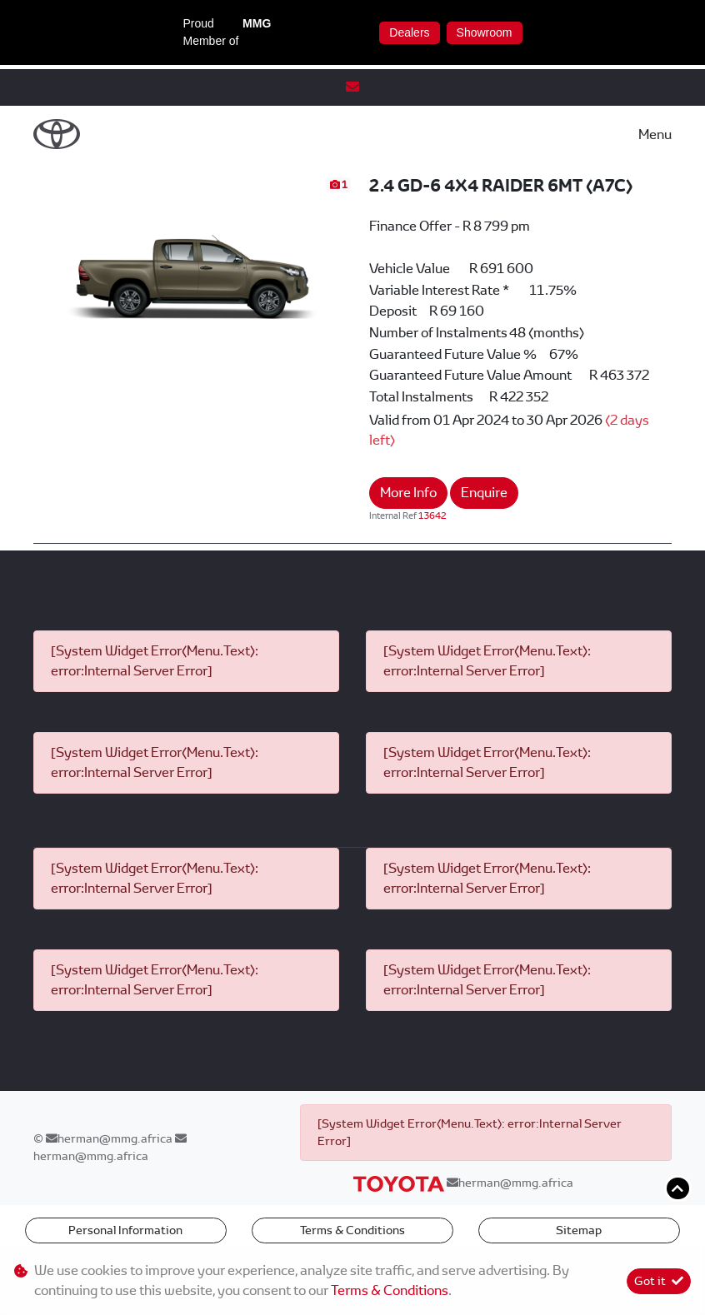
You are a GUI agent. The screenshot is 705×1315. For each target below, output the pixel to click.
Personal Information (125, 1230)
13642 (432, 515)
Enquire (484, 492)
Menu (655, 134)
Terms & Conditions (352, 1230)
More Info (408, 492)
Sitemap (579, 1230)
